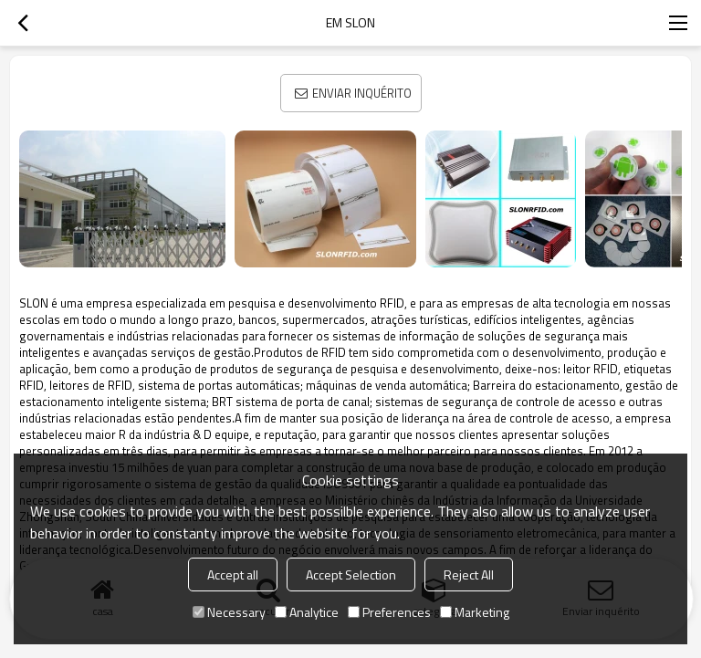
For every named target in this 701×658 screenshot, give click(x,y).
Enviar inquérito (362, 93)
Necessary (229, 611)
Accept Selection (351, 574)
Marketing (474, 611)
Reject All (469, 574)
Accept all (232, 574)
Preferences (389, 611)
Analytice (307, 611)
